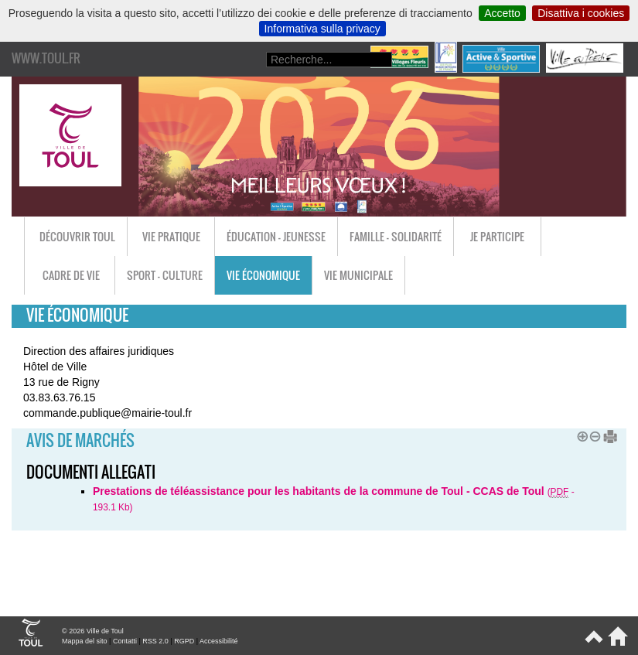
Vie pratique (171, 236)
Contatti (125, 641)
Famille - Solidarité (396, 236)
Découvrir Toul (77, 236)
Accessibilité (219, 641)
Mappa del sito (84, 641)
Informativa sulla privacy (322, 28)
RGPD (184, 641)
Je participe (497, 236)
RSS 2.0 (155, 641)
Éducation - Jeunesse (276, 236)
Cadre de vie (71, 275)
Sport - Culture (165, 275)
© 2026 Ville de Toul (93, 631)
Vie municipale (358, 275)
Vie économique (263, 275)
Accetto (502, 13)
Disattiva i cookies (580, 13)
